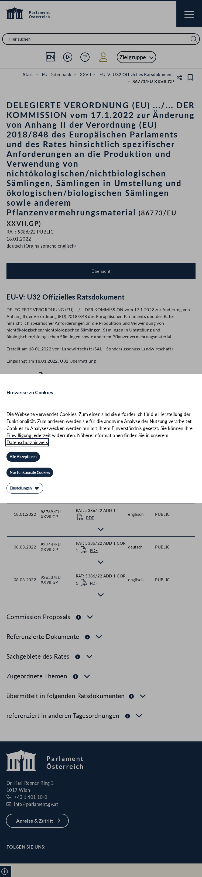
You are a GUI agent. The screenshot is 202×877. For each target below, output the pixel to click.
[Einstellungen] (24, 488)
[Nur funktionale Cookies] (29, 472)
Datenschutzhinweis (27, 442)
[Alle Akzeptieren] (23, 457)
